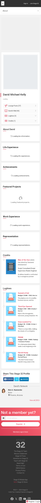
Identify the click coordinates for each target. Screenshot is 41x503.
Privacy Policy (20, 470)
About (5, 11)
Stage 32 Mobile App (21, 480)
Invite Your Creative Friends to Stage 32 (21, 492)
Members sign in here (20, 432)
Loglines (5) (21, 116)
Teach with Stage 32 (20, 461)
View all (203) (35, 400)
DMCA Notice (20, 468)
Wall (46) (21, 110)
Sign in (26, 3)
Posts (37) (21, 105)
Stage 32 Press (20, 456)
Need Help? (20, 463)
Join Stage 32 (34, 3)
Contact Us (20, 473)
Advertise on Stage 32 (20, 458)
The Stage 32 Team (20, 451)
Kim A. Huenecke (15, 390)
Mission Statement (20, 453)
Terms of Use (20, 466)
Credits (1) (21, 121)
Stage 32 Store (22, 482)
